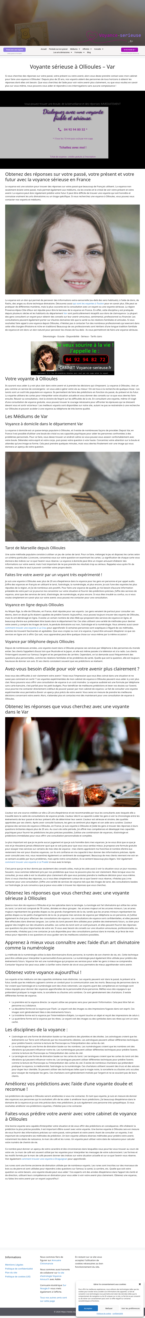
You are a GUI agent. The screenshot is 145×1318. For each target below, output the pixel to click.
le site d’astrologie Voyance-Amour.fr (52, 1278)
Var (65, 315)
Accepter (88, 1308)
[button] (140, 1284)
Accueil (43, 49)
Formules (79, 52)
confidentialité (117, 1313)
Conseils (98, 49)
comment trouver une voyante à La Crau (26, 629)
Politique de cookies (104, 1313)
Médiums (75, 49)
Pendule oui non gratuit (58, 49)
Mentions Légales (14, 1266)
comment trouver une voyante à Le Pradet (27, 864)
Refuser (108, 1308)
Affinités (87, 49)
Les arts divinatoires (62, 52)
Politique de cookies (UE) (17, 1278)
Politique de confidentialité (19, 1270)
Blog (89, 52)
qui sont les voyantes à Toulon (88, 305)
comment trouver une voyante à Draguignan (44, 1161)
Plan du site (11, 1274)
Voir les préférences (131, 1308)
